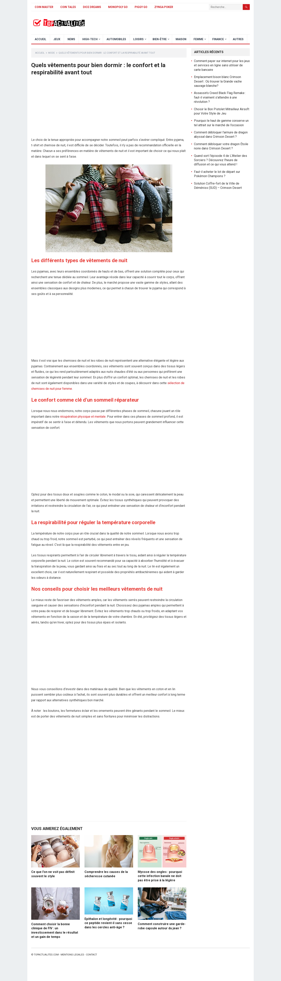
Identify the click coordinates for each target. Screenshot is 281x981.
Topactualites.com (46, 954)
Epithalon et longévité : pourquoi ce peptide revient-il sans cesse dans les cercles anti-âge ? (108, 923)
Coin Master (44, 7)
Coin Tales (68, 7)
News (71, 39)
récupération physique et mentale (83, 416)
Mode (51, 52)
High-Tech (90, 39)
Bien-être (160, 39)
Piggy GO (141, 7)
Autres (238, 39)
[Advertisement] (109, 108)
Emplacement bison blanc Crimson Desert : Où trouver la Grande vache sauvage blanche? (218, 81)
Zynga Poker (163, 7)
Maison (181, 39)
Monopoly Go (118, 7)
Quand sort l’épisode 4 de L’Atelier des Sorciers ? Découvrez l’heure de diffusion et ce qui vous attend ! (220, 160)
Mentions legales (72, 954)
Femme (198, 39)
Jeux (56, 39)
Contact (91, 954)
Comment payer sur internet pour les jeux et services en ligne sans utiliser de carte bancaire (222, 65)
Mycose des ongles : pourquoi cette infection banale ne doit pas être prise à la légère (160, 876)
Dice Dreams (92, 7)
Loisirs (138, 39)
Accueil (40, 39)
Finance (218, 39)
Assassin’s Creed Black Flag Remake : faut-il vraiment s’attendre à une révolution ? (220, 97)
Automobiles (116, 39)
